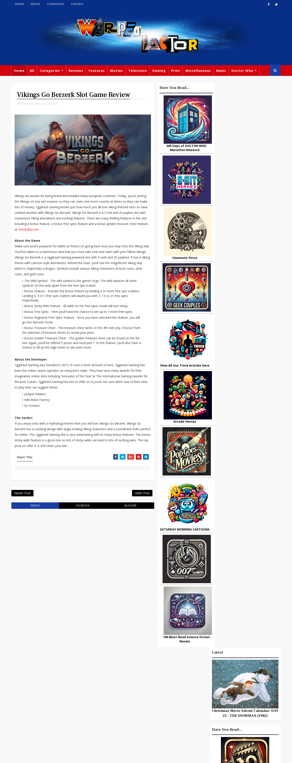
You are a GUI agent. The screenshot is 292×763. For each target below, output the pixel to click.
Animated (192, 713)
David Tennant (148, 695)
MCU (227, 713)
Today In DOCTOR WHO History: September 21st (251, 509)
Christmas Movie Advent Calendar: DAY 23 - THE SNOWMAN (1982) (244, 149)
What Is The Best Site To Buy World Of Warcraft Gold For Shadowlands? (254, 417)
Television (138, 71)
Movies (117, 71)
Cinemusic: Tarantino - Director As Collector (250, 491)
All (32, 71)
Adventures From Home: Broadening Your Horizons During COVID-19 (253, 458)
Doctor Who (243, 71)
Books (106, 695)
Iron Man (238, 722)
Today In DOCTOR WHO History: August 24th (251, 579)
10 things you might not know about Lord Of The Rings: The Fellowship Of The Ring (241, 437)
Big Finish (206, 669)
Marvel (190, 687)
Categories (50, 71)
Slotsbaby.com (83, 230)
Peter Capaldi (146, 686)
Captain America (115, 721)
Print (176, 71)
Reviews (76, 71)
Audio (241, 713)
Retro (231, 696)
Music (189, 696)
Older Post (133, 494)
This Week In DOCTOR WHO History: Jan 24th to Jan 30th (254, 526)
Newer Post (23, 494)
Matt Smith (217, 705)
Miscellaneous (198, 71)
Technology (194, 722)
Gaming (159, 71)
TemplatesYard (59, 756)
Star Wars (208, 687)
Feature (108, 677)
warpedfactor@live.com (33, 714)
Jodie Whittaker (148, 704)
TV (146, 677)
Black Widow (143, 721)
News (222, 71)
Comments (55, 4)
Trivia (207, 678)
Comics (125, 686)
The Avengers (196, 731)
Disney (107, 704)
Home (19, 4)
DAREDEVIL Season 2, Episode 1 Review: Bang (250, 474)
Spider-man (139, 712)
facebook (78, 507)
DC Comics (231, 687)
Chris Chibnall (113, 712)
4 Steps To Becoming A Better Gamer (250, 544)
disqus (34, 507)
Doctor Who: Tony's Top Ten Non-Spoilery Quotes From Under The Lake (255, 563)
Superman (217, 722)
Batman (125, 704)
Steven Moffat (211, 696)
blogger (123, 507)
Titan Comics (227, 678)
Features (97, 71)
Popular (221, 402)
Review (107, 686)
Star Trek (124, 695)
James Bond (194, 705)
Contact (77, 4)
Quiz (162, 721)
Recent (244, 402)
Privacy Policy (82, 756)
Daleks (237, 705)
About (36, 4)
